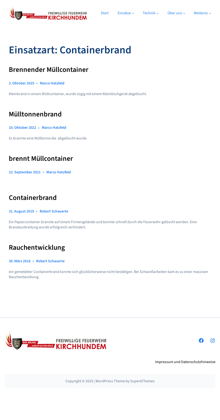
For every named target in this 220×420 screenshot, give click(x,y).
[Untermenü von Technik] (157, 13)
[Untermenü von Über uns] (184, 13)
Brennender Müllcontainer (48, 69)
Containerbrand (33, 197)
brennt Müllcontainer (41, 158)
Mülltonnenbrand (35, 114)
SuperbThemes (142, 381)
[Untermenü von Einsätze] (133, 13)
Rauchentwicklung (37, 247)
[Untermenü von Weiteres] (210, 13)
